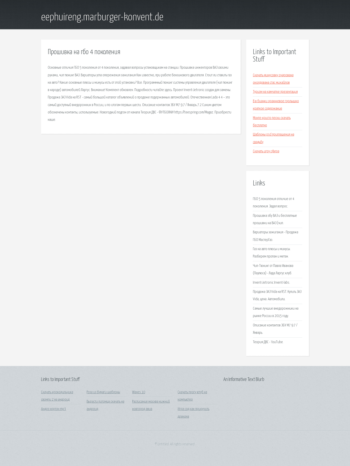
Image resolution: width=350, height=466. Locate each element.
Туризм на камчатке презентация (275, 92)
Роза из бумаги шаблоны (103, 392)
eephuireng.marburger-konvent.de (102, 17)
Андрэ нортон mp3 (53, 409)
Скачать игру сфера (266, 151)
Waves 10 (138, 392)
